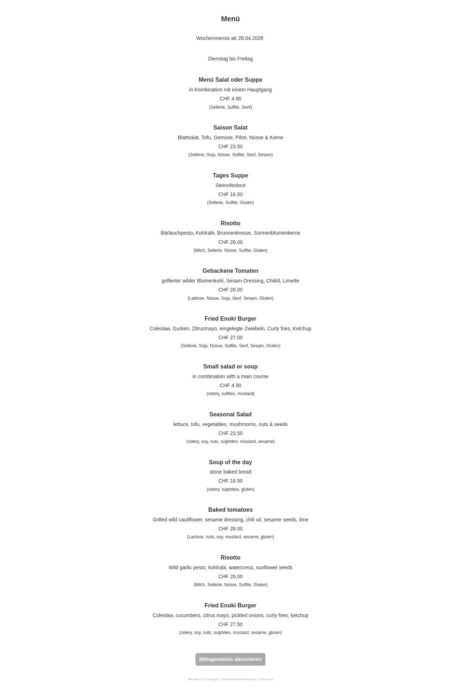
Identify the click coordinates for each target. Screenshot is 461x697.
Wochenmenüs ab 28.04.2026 (230, 38)
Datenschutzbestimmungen (239, 679)
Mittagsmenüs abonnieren (230, 659)
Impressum (266, 679)
